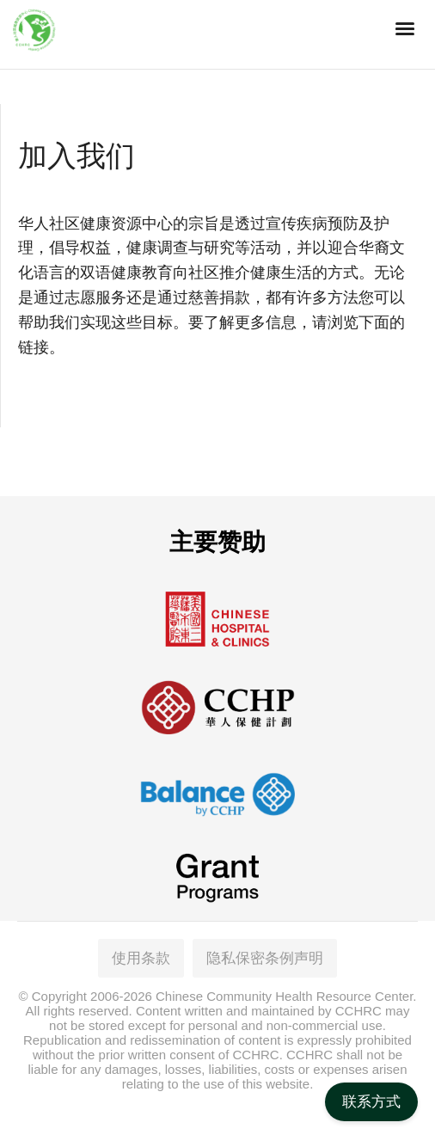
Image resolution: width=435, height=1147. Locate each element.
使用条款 (141, 958)
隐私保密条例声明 (264, 958)
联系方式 (371, 1102)
